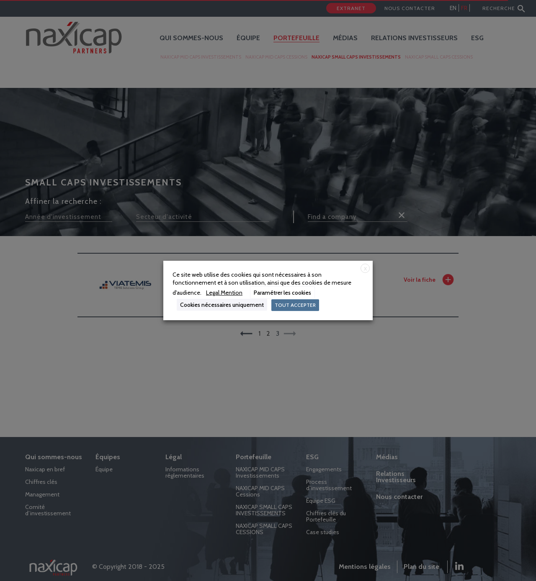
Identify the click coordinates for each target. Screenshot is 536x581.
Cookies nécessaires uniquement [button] (222, 304)
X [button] (365, 268)
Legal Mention (224, 292)
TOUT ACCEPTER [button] (295, 305)
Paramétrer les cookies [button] (282, 292)
